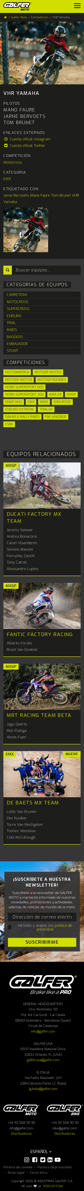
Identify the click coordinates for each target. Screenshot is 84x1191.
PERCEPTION (53, 1186)
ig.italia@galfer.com (43, 1089)
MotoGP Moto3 (18, 379)
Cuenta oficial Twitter (24, 145)
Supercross (18, 308)
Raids (12, 329)
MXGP (71, 394)
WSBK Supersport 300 (24, 394)
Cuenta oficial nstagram (26, 139)
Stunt (12, 350)
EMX (7, 178)
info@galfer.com (43, 1031)
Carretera (17, 294)
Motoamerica (17, 372)
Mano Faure (40, 195)
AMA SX (55, 394)
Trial (11, 322)
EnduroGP (62, 402)
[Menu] (77, 6)
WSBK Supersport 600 (24, 387)
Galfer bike (65, 1110)
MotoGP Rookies (51, 379)
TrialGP (46, 409)
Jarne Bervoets (16, 195)
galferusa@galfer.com (43, 1060)
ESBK (9, 424)
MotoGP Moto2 (47, 372)
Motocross (12, 162)
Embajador (17, 343)
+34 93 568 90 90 (21, 1123)
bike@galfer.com (65, 1128)
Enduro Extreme (19, 409)
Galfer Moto (19, 17)
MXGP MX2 (13, 402)
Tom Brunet (61, 195)
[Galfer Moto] (19, 6)
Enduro (14, 316)
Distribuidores (21, 1134)
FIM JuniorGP (56, 416)
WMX (44, 402)
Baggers (15, 336)
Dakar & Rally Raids (22, 416)
